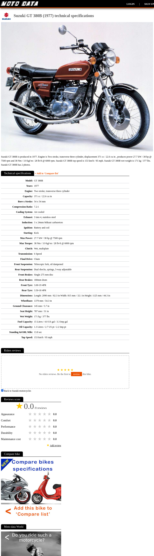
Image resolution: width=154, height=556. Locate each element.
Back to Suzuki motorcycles (16, 390)
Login (131, 4)
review (76, 374)
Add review (55, 445)
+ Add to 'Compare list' (47, 173)
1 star (30, 414)
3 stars (40, 414)
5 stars (49, 414)
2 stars (35, 414)
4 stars (45, 414)
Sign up (149, 4)
